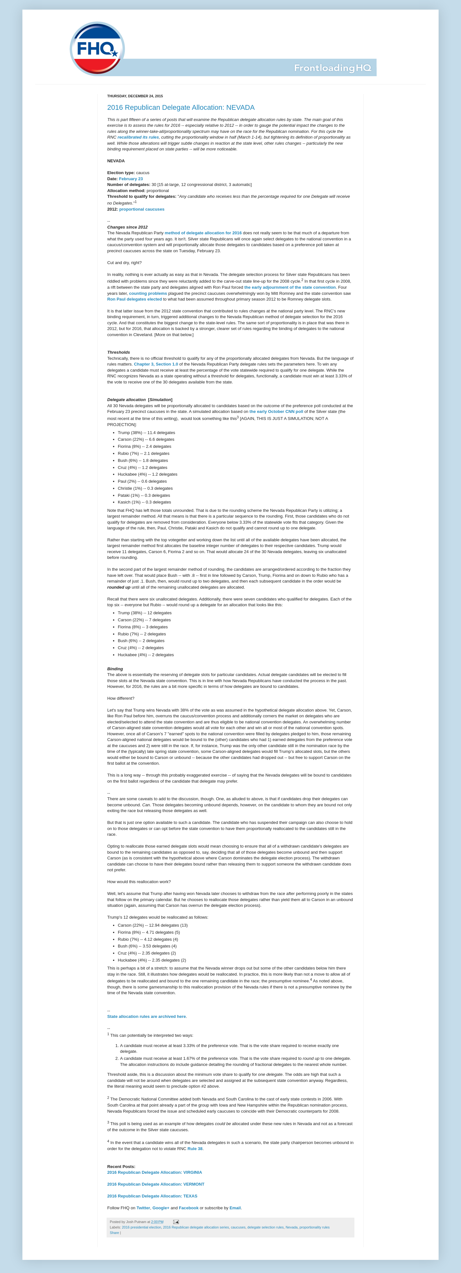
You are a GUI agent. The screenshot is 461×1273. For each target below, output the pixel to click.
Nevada (291, 1227)
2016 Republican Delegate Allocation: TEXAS (152, 1196)
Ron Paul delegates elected (134, 299)
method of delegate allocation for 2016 (203, 232)
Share (114, 1233)
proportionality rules (314, 1227)
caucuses (238, 1227)
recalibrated (129, 137)
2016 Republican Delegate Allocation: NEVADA (181, 107)
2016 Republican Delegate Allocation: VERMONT (156, 1184)
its (145, 137)
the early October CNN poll (276, 411)
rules (154, 137)
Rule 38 (195, 1148)
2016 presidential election (141, 1227)
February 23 (131, 178)
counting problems (148, 293)
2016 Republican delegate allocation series (196, 1227)
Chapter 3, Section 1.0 (156, 364)
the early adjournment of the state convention (290, 287)
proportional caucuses (141, 209)
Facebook (189, 1207)
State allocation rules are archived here (146, 1016)
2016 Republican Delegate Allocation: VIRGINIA (154, 1172)
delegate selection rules (265, 1227)
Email (235, 1207)
